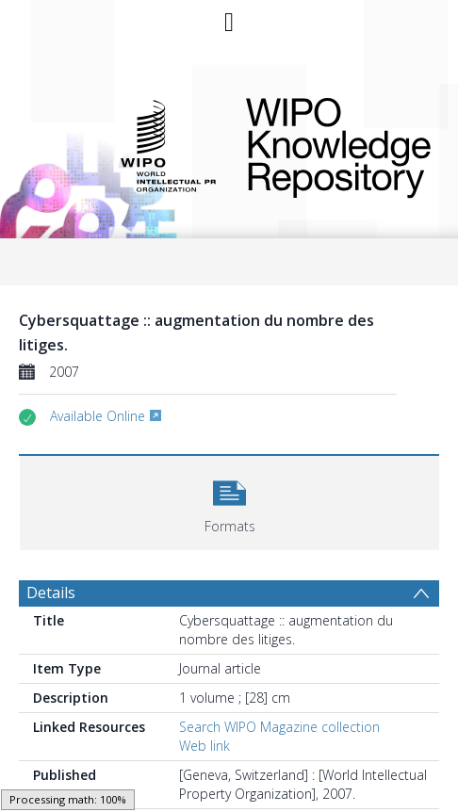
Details (50, 592)
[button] (229, 500)
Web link (204, 746)
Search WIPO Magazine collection (279, 727)
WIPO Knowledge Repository (330, 144)
